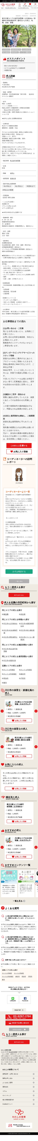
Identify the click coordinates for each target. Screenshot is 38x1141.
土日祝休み (6, 49)
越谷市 (23, 674)
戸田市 (23, 678)
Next (36, 711)
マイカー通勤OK (25, 52)
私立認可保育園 (15, 160)
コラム (5, 1091)
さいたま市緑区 (26, 670)
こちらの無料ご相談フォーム (14, 924)
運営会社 (5, 1087)
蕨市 (5, 683)
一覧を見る (17, 901)
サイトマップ (7, 1095)
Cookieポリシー (8, 1104)
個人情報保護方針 (8, 1100)
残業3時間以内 (16, 49)
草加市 (6, 678)
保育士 (12, 173)
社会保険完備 (26, 49)
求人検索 (25, 5)
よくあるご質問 (7, 1082)
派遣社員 (13, 178)
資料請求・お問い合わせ (10, 1074)
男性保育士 (14, 52)
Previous (2, 711)
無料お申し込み (7, 1078)
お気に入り (30, 6)
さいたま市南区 (9, 670)
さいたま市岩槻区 (10, 674)
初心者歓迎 (6, 52)
